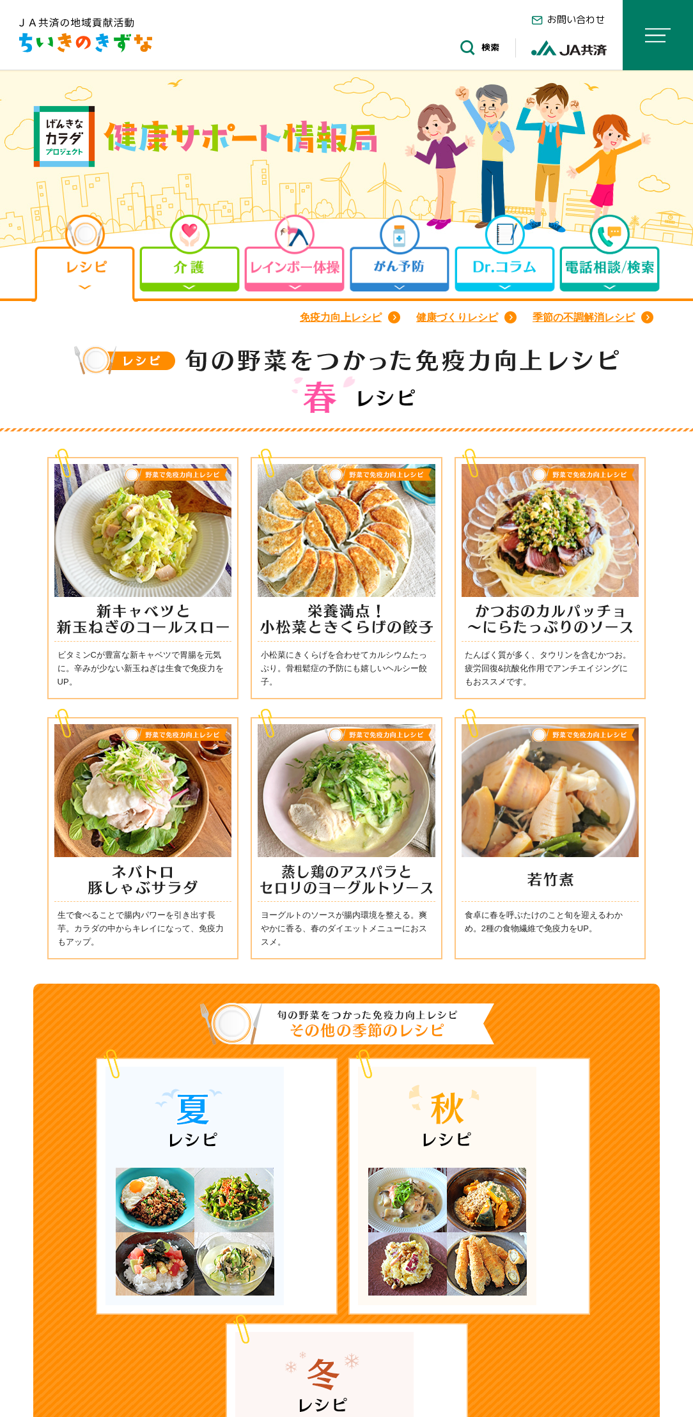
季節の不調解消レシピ (584, 317)
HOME (66, 1345)
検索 (477, 47)
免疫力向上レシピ (341, 317)
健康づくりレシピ (457, 317)
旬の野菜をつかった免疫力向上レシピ (271, 1345)
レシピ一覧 (137, 1345)
